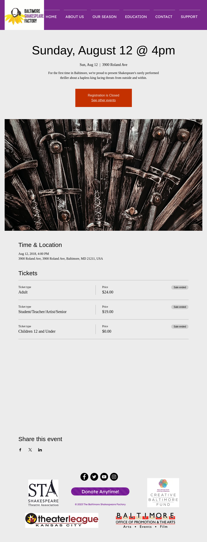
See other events (103, 100)
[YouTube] (104, 477)
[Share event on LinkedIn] (40, 449)
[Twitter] (94, 477)
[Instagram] (114, 477)
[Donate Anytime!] (100, 491)
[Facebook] (84, 477)
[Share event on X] (30, 449)
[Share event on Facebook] (20, 449)
